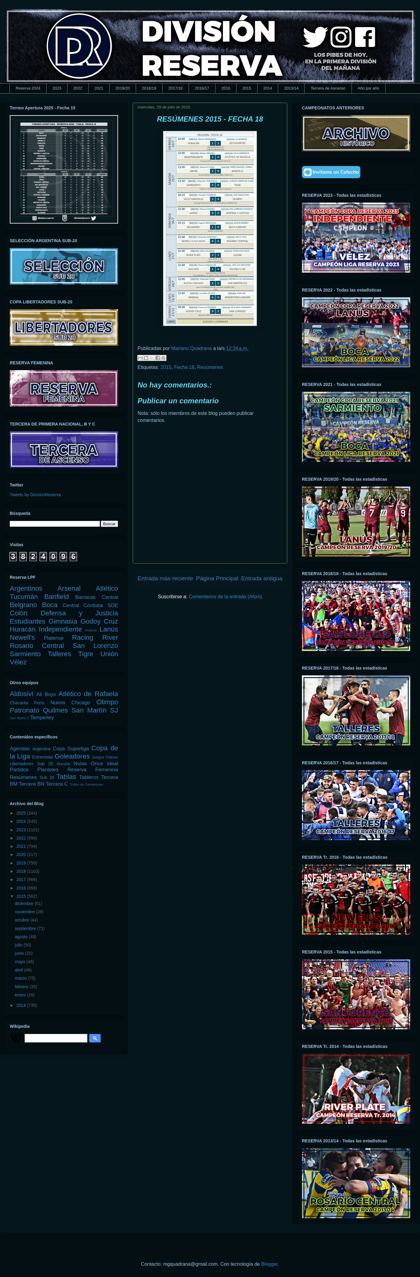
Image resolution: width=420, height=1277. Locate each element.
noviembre (25, 911)
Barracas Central (96, 597)
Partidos (19, 770)
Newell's (22, 637)
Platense (54, 638)
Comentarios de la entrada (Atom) (225, 596)
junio (20, 953)
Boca (50, 605)
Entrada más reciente (165, 578)
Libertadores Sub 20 (31, 763)
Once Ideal (104, 763)
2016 (225, 88)
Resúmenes (210, 367)
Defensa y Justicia (79, 613)
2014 (267, 88)
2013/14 (291, 88)
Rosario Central (37, 645)
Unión (109, 654)
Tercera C (57, 784)
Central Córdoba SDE (90, 605)
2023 (56, 88)
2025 (21, 813)
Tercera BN (31, 784)
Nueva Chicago (70, 703)
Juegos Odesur (105, 757)
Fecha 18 (184, 367)
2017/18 (175, 88)
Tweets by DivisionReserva (35, 494)
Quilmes (55, 710)
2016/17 (202, 88)
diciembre (25, 903)
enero (21, 994)
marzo (21, 978)
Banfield (56, 596)
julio (19, 945)
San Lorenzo (95, 645)
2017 (21, 879)
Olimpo (107, 702)
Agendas (20, 749)
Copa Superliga (71, 749)
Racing (82, 637)
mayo (20, 961)
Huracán (23, 629)
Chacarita (19, 702)
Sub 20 (47, 777)
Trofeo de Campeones (86, 784)
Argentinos (26, 588)
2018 (21, 871)
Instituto (91, 630)
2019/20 (122, 88)
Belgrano (23, 605)
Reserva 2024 (28, 88)
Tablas (66, 776)
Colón (19, 613)
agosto (22, 936)
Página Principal (217, 578)
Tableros (88, 777)
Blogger (269, 1264)
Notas (80, 763)
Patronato (24, 710)
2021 (98, 88)
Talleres (59, 654)
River (110, 637)
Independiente (60, 629)
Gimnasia (62, 621)
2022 (77, 88)
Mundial (63, 764)
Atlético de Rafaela (88, 694)
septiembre (26, 928)
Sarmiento (25, 654)
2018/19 (149, 88)
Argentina (41, 748)
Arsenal (69, 588)
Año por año (368, 88)
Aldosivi (21, 694)
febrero (22, 986)
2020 (21, 854)
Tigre (85, 654)
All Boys (46, 694)
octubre (22, 920)
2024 (21, 821)
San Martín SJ (95, 710)
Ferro (39, 702)
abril (19, 969)
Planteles (47, 770)
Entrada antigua (261, 578)
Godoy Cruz (99, 621)
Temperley (42, 717)
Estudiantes (27, 621)
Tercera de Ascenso (328, 88)
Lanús (109, 629)
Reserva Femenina (92, 770)
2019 (21, 863)
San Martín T (19, 718)
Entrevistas (42, 757)
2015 (246, 88)
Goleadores (72, 756)
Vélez (18, 662)
